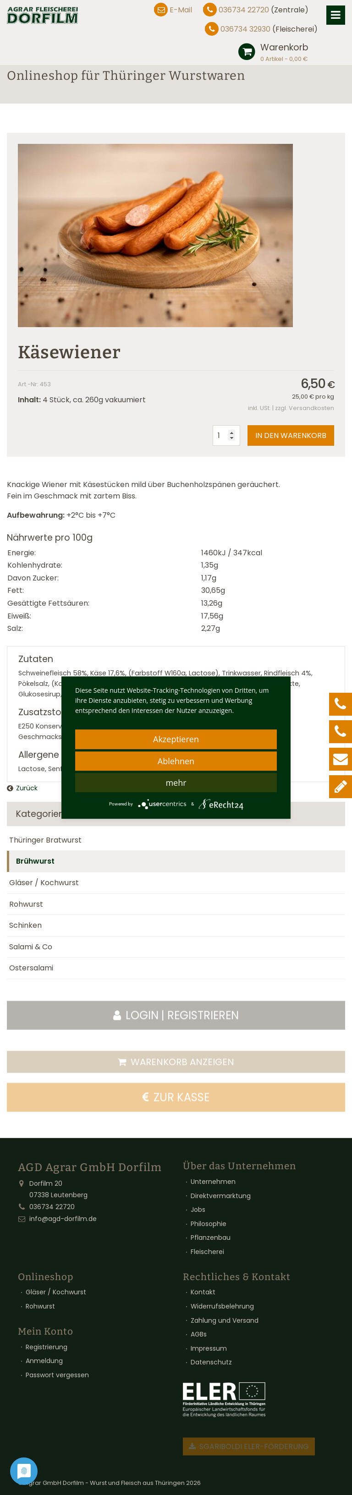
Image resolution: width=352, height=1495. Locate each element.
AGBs (199, 1334)
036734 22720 (244, 10)
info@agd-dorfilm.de (63, 1218)
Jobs (198, 1209)
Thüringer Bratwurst (45, 840)
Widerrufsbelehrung (222, 1306)
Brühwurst (35, 861)
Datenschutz (211, 1362)
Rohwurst (26, 904)
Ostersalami (31, 968)
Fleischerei (207, 1251)
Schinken (25, 925)
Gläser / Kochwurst (44, 882)
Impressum (209, 1348)
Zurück (27, 788)
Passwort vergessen (57, 1375)
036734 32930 (245, 29)
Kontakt (203, 1292)
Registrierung (46, 1347)
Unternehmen (213, 1181)
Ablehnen (176, 761)
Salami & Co (30, 947)
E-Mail (181, 10)
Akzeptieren (176, 739)
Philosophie (208, 1223)
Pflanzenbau (211, 1237)
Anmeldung (44, 1360)
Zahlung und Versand (224, 1320)
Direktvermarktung (221, 1195)
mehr (175, 782)
